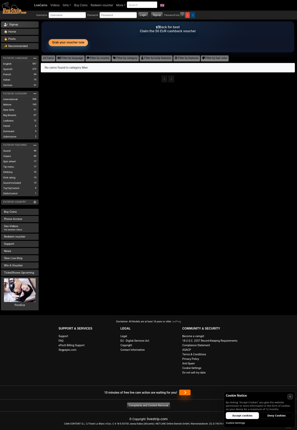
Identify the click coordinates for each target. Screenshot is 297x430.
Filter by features (186, 58)
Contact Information (132, 350)
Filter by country (98, 58)
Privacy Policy (190, 359)
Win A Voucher (13, 265)
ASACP (186, 350)
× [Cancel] (290, 396)
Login (143, 14)
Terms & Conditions (194, 354)
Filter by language (70, 58)
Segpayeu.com (68, 350)
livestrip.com (157, 419)
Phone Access (13, 219)
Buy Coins (81, 5)
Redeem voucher (102, 5)
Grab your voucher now (68, 42)
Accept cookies (242, 415)
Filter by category (125, 58)
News (7, 251)
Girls (66, 5)
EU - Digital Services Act (134, 340)
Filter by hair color (214, 58)
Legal (123, 336)
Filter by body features (156, 58)
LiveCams (40, 5)
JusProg (176, 321)
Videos (55, 5)
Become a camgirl (193, 336)
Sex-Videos (13, 227)
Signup (157, 14)
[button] (162, 5)
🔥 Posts (10, 39)
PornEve (20, 305)
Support (9, 244)
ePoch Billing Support (71, 345)
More (119, 5)
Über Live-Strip (13, 258)
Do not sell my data (194, 372)
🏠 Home (10, 31)
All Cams (48, 58)
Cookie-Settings (191, 368)
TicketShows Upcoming (19, 272)
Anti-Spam (188, 363)
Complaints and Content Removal (148, 405)
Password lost (172, 15)
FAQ (61, 340)
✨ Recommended (16, 46)
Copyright (126, 345)
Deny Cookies (276, 415)
